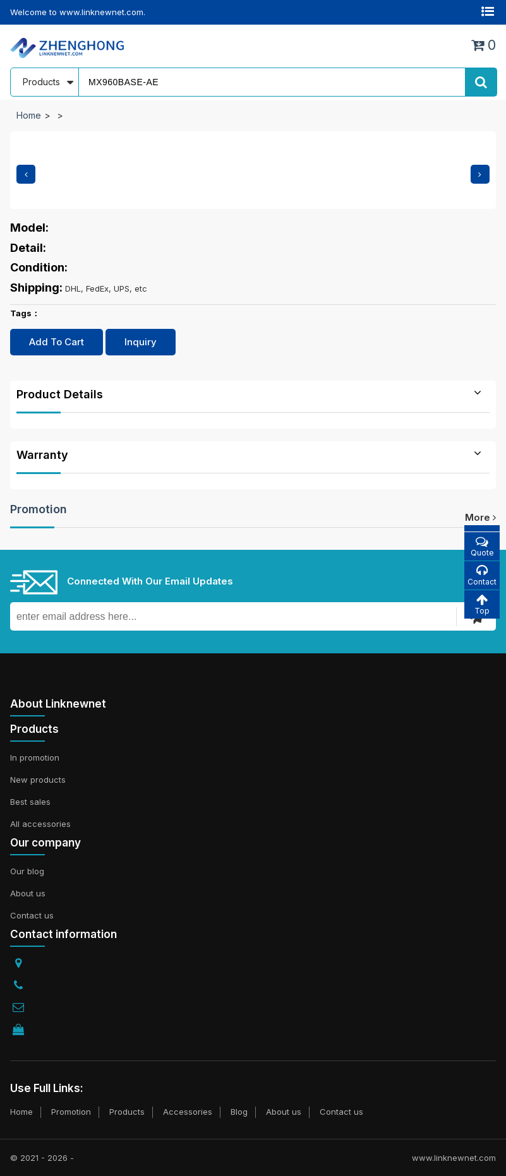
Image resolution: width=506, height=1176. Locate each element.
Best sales (30, 802)
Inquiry (140, 342)
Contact (482, 575)
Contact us (32, 915)
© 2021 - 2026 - (42, 1158)
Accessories (187, 1112)
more (480, 517)
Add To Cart (56, 342)
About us (27, 893)
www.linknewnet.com (454, 1158)
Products (127, 1112)
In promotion (34, 757)
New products (38, 780)
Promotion (38, 509)
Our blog (27, 871)
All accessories (40, 824)
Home (28, 115)
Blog (239, 1112)
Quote (482, 546)
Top (482, 604)
